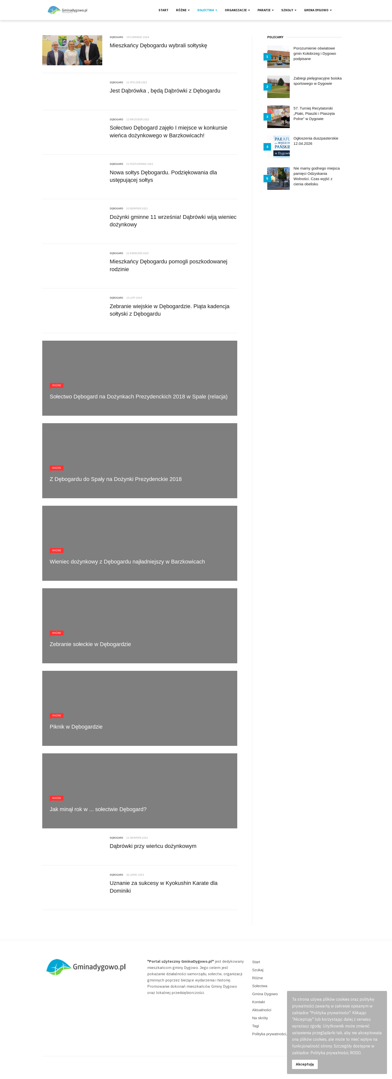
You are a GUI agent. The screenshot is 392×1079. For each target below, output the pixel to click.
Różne (183, 10)
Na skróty (260, 1018)
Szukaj (258, 970)
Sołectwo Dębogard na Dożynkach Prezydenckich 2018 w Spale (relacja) (139, 396)
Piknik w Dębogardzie (76, 727)
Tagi (255, 1026)
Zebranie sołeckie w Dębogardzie (90, 644)
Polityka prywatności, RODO (276, 1034)
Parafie (266, 10)
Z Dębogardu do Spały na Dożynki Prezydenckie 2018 (116, 479)
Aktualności (262, 1010)
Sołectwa (207, 10)
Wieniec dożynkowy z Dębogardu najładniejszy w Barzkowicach (127, 562)
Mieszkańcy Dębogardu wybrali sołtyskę (158, 45)
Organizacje (237, 10)
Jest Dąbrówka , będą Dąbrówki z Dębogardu (165, 91)
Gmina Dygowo (318, 10)
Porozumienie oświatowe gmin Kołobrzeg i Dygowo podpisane (315, 53)
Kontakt (258, 1002)
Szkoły (288, 10)
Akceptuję (305, 1064)
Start (163, 10)
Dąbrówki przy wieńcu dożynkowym (153, 846)
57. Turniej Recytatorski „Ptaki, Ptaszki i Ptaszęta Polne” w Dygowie (314, 113)
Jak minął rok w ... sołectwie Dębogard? (98, 809)
